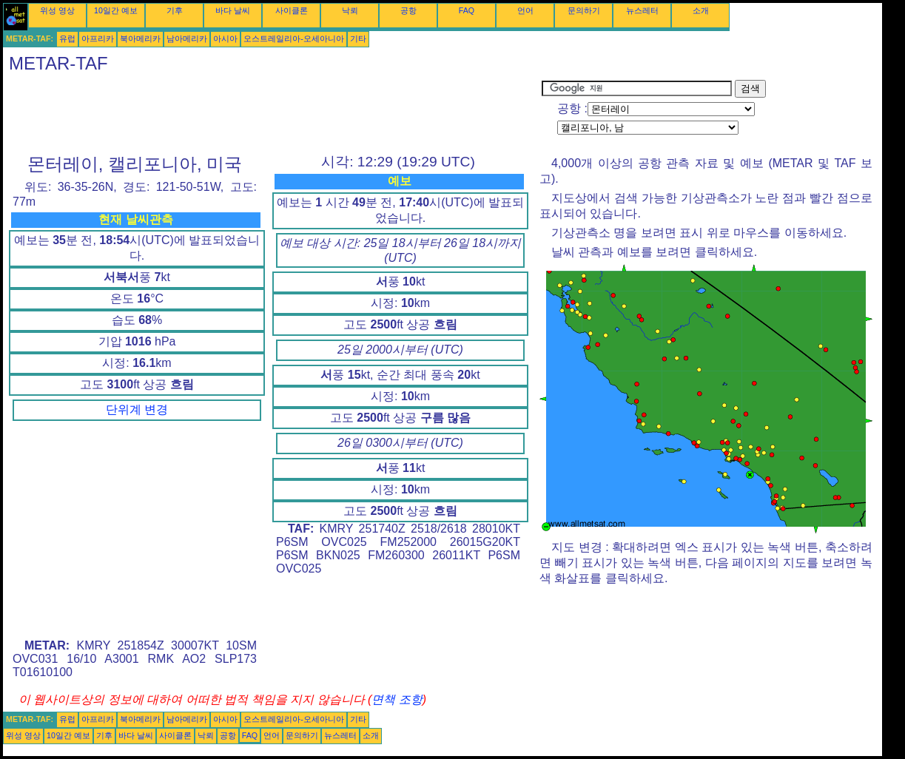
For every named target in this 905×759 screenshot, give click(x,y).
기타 (358, 38)
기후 (174, 10)
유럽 (67, 38)
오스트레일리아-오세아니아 (293, 38)
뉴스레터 (642, 10)
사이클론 (291, 10)
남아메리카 (186, 38)
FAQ (466, 10)
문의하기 (584, 10)
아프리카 (97, 38)
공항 (408, 10)
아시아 (225, 38)
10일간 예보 (116, 10)
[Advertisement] (272, 113)
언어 (525, 10)
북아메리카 (140, 38)
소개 (701, 10)
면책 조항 (396, 699)
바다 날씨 (232, 10)
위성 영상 (57, 10)
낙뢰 (350, 10)
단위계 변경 (137, 409)
